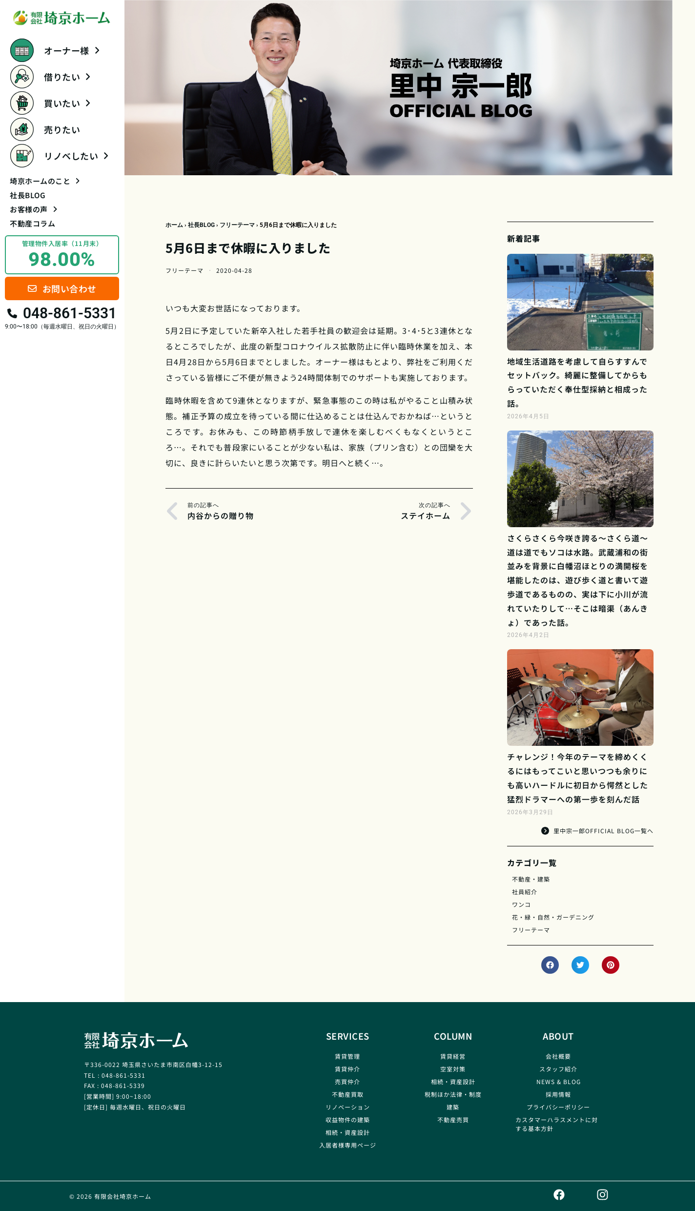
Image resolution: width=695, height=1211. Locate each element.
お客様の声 (33, 209)
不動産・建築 (531, 879)
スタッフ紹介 (558, 1069)
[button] (550, 965)
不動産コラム (32, 223)
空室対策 (453, 1069)
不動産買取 (348, 1094)
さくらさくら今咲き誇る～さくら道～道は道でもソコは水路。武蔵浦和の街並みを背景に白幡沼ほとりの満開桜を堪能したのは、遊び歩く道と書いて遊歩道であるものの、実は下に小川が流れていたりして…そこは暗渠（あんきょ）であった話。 (577, 580)
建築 (453, 1107)
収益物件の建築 (348, 1119)
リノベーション (348, 1107)
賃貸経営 (453, 1056)
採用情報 (558, 1094)
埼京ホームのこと (45, 181)
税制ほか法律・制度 (453, 1094)
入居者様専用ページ (347, 1145)
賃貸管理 (347, 1056)
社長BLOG (27, 195)
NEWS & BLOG (558, 1081)
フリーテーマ (237, 225)
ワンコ (521, 904)
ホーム (174, 225)
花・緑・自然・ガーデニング (553, 917)
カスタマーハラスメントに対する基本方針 (556, 1123)
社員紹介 (524, 891)
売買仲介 (347, 1081)
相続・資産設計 (348, 1132)
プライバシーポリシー (558, 1107)
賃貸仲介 (347, 1069)
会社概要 (558, 1056)
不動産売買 (453, 1119)
